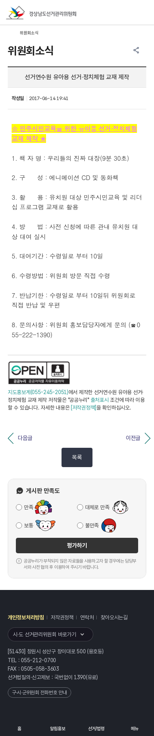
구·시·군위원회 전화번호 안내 (39, 692)
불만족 (92, 525)
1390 (80, 677)
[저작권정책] (83, 408)
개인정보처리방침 (26, 617)
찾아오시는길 (114, 617)
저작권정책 (62, 617)
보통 (28, 525)
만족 (28, 507)
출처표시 (100, 400)
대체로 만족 (97, 507)
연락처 (87, 617)
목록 (77, 457)
